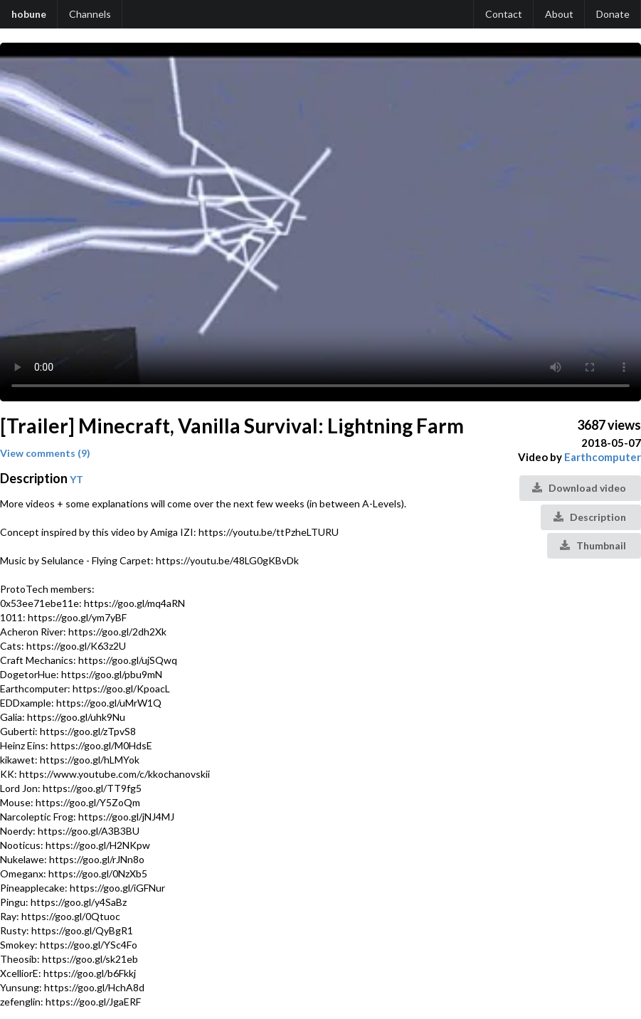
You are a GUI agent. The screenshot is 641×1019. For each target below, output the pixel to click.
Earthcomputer (602, 456)
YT (76, 479)
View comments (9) (45, 453)
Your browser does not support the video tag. (320, 222)
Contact (503, 14)
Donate (613, 14)
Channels (90, 14)
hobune (28, 14)
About (559, 14)
